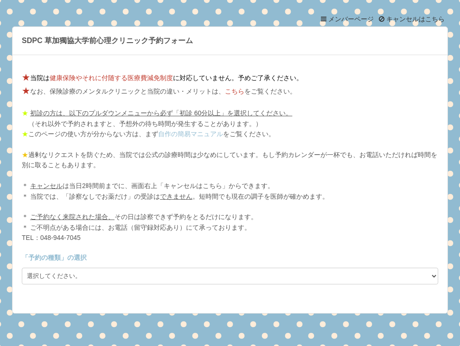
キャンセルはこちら (412, 19)
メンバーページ (347, 19)
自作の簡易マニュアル (190, 134)
